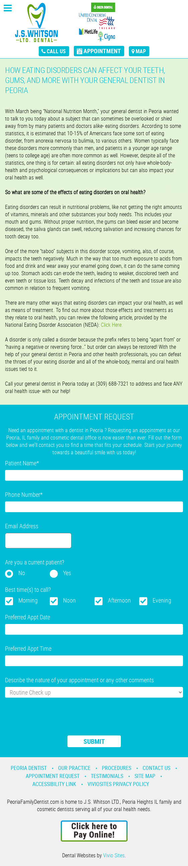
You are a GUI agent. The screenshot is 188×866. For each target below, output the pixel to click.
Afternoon (119, 600)
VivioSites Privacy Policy (118, 784)
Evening (162, 600)
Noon (69, 600)
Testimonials (107, 776)
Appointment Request (52, 776)
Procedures (116, 768)
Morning (28, 600)
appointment (102, 51)
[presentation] (56, 721)
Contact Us (156, 768)
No (21, 573)
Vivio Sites (114, 855)
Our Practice (74, 768)
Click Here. (112, 324)
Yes (67, 573)
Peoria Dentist (29, 768)
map (141, 51)
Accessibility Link (54, 784)
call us (56, 51)
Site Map (145, 776)
